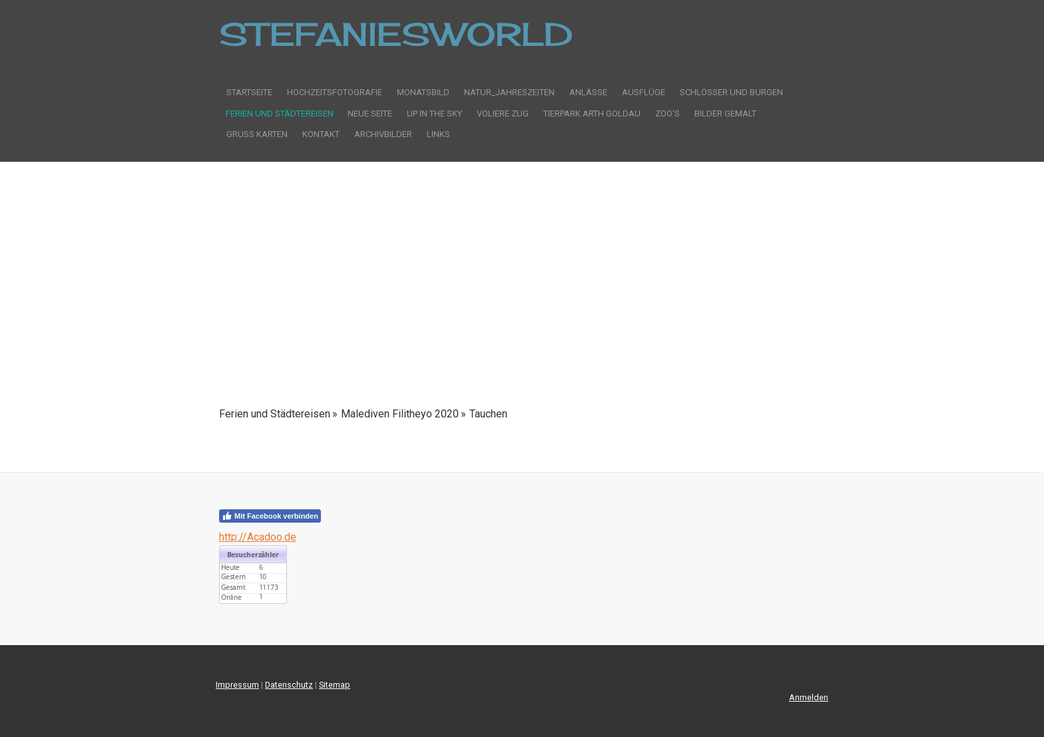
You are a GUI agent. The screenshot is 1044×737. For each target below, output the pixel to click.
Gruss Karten (257, 134)
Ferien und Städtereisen (280, 114)
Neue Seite (370, 114)
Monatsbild (423, 92)
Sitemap (334, 685)
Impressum (237, 685)
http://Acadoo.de (257, 537)
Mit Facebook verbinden (270, 516)
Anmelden (808, 697)
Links (438, 134)
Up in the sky (434, 114)
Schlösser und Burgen (731, 92)
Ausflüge (643, 92)
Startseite (249, 92)
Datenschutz (289, 685)
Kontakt (321, 134)
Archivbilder (383, 134)
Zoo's (667, 114)
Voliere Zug (503, 114)
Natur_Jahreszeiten (509, 92)
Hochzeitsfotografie (334, 92)
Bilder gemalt (725, 114)
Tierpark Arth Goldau (592, 114)
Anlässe (588, 92)
